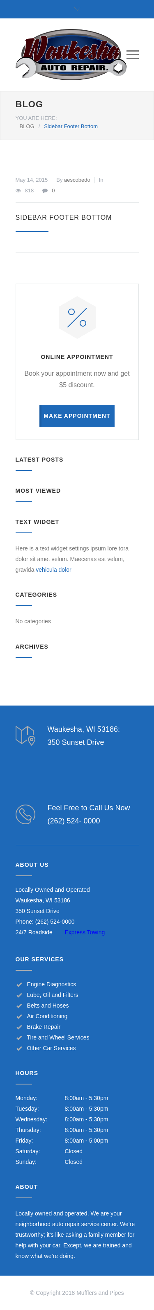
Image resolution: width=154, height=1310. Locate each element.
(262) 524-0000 (55, 921)
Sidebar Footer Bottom (64, 217)
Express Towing (85, 932)
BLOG (30, 104)
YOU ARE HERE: (36, 118)
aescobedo (77, 180)
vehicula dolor (53, 569)
